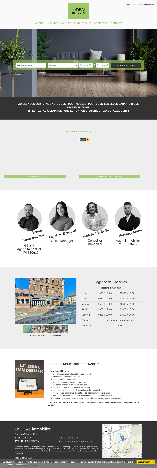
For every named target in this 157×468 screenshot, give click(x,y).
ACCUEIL (40, 23)
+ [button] (106, 428)
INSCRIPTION (101, 23)
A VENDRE (53, 23)
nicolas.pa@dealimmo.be (79, 441)
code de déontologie (32, 451)
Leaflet (139, 457)
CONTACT (116, 23)
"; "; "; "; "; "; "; (63, 65)
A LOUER (66, 23)
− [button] (106, 432)
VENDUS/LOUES (82, 23)
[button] (74, 280)
